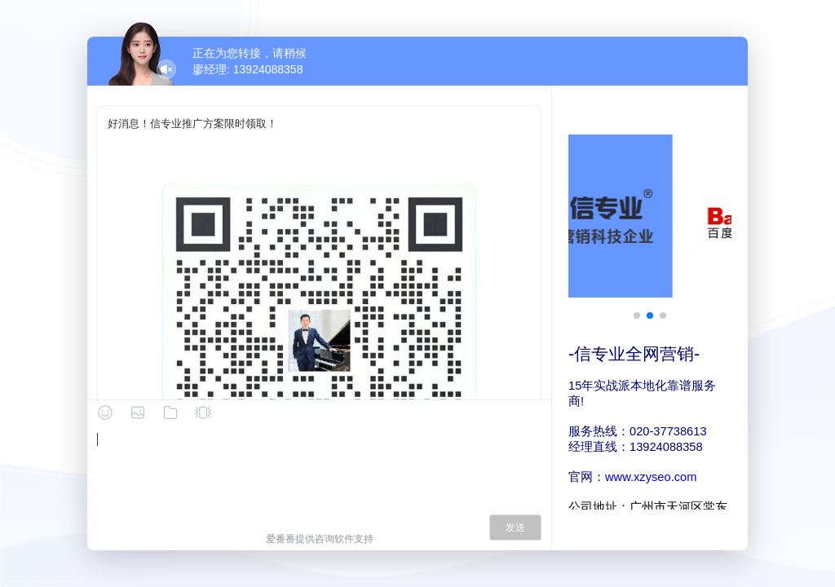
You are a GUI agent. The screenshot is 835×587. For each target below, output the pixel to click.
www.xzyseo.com (650, 476)
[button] (637, 315)
